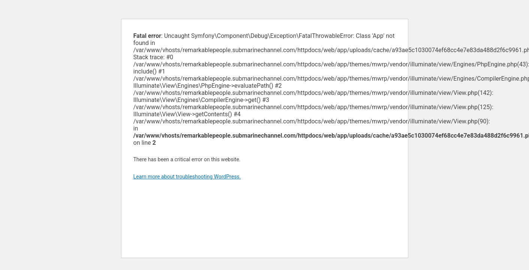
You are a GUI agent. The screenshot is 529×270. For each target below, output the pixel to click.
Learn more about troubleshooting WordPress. (187, 177)
